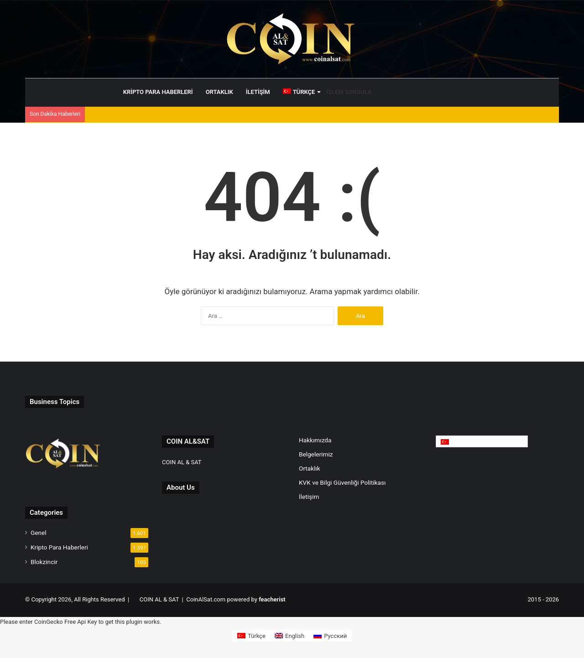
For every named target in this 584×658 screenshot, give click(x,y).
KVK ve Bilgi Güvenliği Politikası (342, 482)
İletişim (258, 91)
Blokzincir (44, 561)
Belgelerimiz (316, 454)
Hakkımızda (315, 440)
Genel (39, 532)
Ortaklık (219, 91)
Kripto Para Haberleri (158, 91)
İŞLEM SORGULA (348, 91)
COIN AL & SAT (182, 462)
